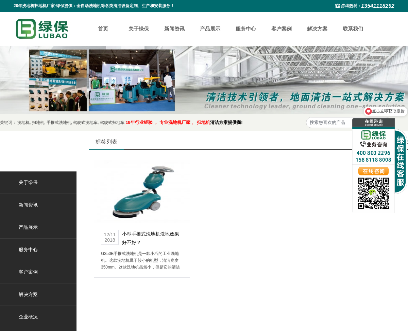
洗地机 (23, 122)
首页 (103, 29)
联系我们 (353, 29)
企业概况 (28, 316)
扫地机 (38, 122)
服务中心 (246, 29)
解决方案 (317, 29)
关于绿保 (139, 29)
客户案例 (281, 29)
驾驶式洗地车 (85, 122)
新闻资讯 (174, 29)
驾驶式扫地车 (112, 122)
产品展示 (210, 29)
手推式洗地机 (59, 122)
